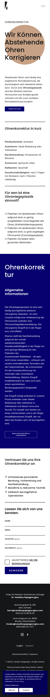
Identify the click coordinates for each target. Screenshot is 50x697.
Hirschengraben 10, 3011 (25, 605)
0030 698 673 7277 (25, 626)
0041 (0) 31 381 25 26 (25, 613)
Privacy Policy (19, 681)
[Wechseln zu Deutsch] (29, 645)
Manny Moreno (31, 667)
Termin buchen (14, 109)
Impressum (34, 654)
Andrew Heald (20, 667)
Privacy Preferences (12, 685)
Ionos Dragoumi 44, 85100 (25, 618)
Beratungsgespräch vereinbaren (21, 434)
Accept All (26, 690)
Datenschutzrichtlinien (20, 654)
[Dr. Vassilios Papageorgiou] (6, 6)
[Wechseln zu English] (19, 645)
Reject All (12, 690)
